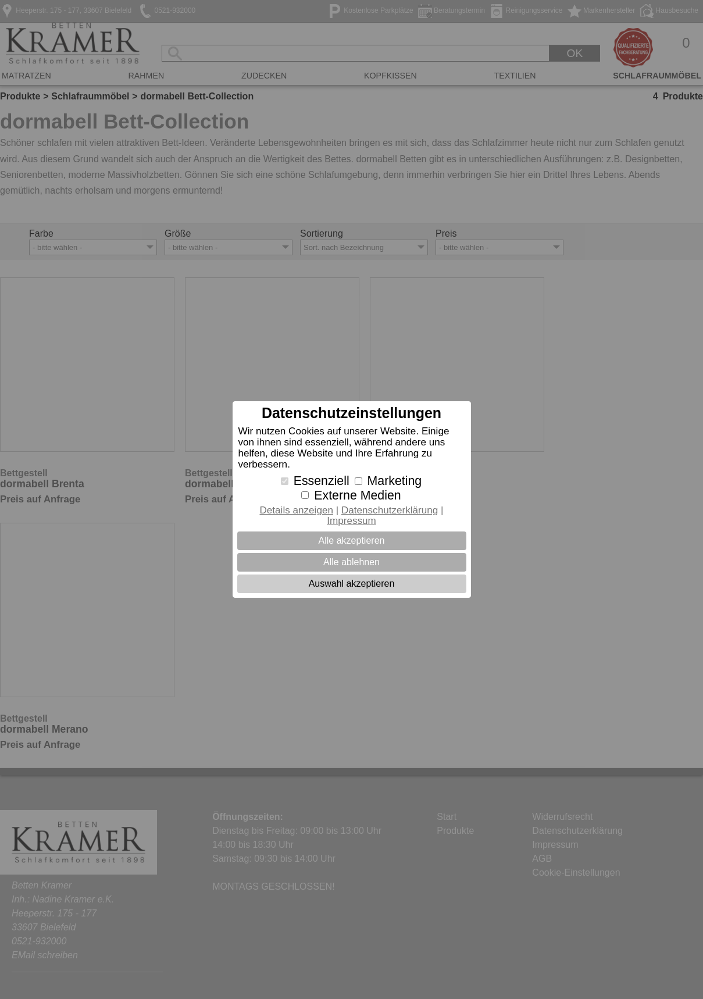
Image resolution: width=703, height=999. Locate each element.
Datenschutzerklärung (389, 510)
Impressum (351, 520)
